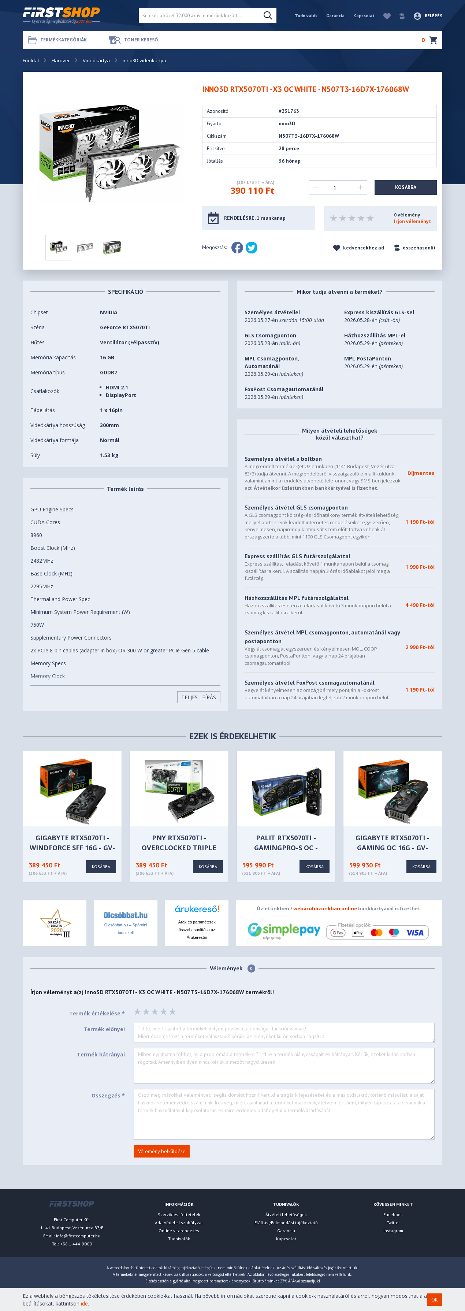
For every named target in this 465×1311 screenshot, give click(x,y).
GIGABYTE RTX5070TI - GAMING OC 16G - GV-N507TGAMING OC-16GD (392, 847)
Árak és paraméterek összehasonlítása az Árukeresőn (197, 930)
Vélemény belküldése (162, 1151)
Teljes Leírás (198, 697)
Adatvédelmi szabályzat (179, 1222)
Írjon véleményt (412, 221)
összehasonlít (415, 247)
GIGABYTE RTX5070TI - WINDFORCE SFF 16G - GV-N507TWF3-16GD (72, 847)
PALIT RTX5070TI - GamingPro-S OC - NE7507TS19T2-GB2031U (286, 847)
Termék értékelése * (97, 1013)
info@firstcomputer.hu (78, 1235)
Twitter (393, 1222)
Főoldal (31, 60)
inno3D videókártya (144, 60)
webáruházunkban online (325, 908)
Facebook (393, 1214)
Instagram (393, 1230)
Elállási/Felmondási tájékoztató (286, 1222)
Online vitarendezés (179, 1230)
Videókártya (96, 60)
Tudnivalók (306, 15)
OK (434, 1299)
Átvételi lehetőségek (286, 1214)
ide (84, 1303)
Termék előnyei (104, 1029)
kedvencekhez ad (358, 247)
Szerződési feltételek (179, 1214)
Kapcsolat (364, 15)
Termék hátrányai (101, 1054)
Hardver (61, 60)
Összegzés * (108, 1095)
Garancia (335, 15)
